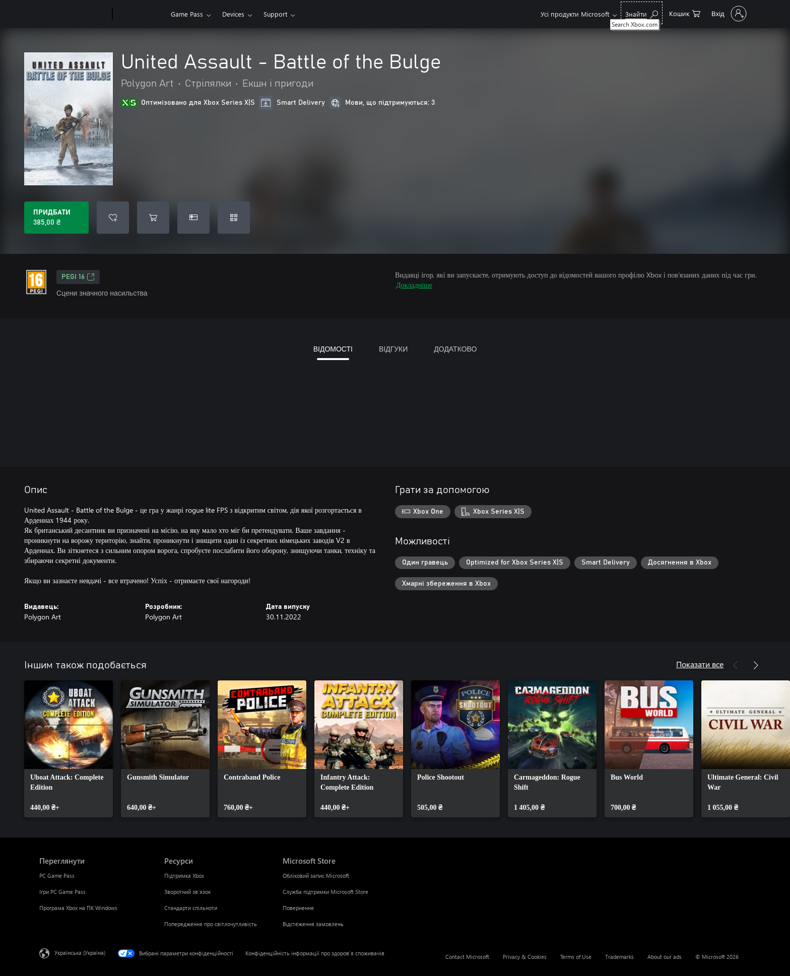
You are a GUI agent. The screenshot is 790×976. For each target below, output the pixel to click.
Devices (233, 14)
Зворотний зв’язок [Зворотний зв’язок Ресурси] (187, 891)
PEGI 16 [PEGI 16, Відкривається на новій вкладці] (78, 277)
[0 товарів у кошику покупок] (684, 13)
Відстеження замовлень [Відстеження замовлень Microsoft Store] (313, 924)
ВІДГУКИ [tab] (393, 349)
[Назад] (736, 665)
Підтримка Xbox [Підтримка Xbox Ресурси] (184, 875)
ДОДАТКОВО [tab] (455, 349)
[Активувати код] (234, 217)
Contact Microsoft (467, 956)
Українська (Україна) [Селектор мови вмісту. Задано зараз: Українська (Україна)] (79, 952)
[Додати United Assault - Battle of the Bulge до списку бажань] (113, 217)
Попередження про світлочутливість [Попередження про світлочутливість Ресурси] (210, 924)
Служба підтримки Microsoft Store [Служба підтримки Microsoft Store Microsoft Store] (325, 891)
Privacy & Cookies (525, 956)
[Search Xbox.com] (642, 13)
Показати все (699, 664)
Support (275, 14)
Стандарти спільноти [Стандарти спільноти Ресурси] (190, 907)
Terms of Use (575, 956)
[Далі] (756, 665)
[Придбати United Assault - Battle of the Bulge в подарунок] (193, 217)
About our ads (664, 956)
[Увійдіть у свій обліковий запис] (728, 14)
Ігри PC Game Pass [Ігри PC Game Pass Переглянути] (62, 891)
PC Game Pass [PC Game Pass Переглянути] (57, 875)
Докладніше (414, 285)
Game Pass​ (187, 14)
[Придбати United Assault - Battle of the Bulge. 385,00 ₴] (56, 217)
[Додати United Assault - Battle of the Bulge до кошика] (153, 217)
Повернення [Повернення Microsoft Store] (298, 907)
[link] (68, 748)
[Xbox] (140, 14)
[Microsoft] (73, 14)
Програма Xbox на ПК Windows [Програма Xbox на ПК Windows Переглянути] (78, 907)
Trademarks (619, 956)
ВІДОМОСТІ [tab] (333, 349)
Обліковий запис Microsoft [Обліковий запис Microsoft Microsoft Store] (316, 875)
